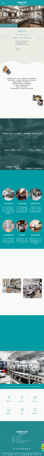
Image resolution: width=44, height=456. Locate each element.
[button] (21, 26)
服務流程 (21, 447)
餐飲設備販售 (27, 453)
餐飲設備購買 (21, 453)
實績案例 (25, 447)
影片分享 (23, 447)
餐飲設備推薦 (39, 453)
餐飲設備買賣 (9, 453)
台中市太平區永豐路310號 (21, 442)
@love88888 (20, 436)
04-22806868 (19, 437)
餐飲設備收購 (33, 453)
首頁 (16, 447)
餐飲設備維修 (15, 453)
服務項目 (18, 447)
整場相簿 (27, 447)
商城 (30, 447)
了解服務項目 (22, 54)
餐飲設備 (4, 453)
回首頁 (14, 447)
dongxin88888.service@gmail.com (23, 440)
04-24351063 (18, 439)
